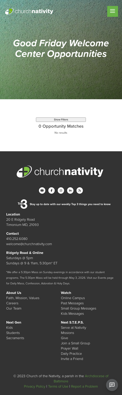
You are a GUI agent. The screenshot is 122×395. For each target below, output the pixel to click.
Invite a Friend (72, 359)
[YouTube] (42, 190)
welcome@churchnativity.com (29, 244)
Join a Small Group (75, 343)
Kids (9, 327)
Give (64, 338)
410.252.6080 (17, 239)
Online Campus (73, 298)
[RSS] (79, 190)
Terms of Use (58, 386)
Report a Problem (84, 386)
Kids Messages (72, 313)
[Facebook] (51, 190)
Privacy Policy (34, 386)
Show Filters (61, 119)
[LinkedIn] (70, 190)
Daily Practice (71, 353)
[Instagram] (61, 190)
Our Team (13, 308)
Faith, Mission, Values (22, 298)
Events (102, 278)
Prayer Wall (69, 348)
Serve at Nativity (73, 327)
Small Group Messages (78, 308)
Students (13, 333)
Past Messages (72, 303)
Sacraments (15, 338)
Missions (67, 333)
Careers (12, 303)
